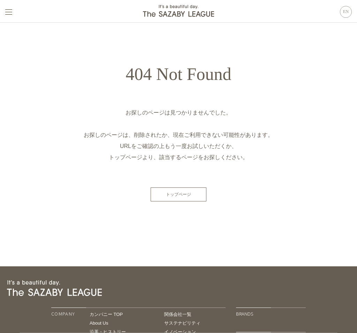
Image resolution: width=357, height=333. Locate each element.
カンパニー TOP (106, 314)
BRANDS (244, 313)
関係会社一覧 (177, 314)
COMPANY (63, 313)
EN (346, 11)
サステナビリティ (182, 323)
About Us (99, 323)
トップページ (178, 194)
